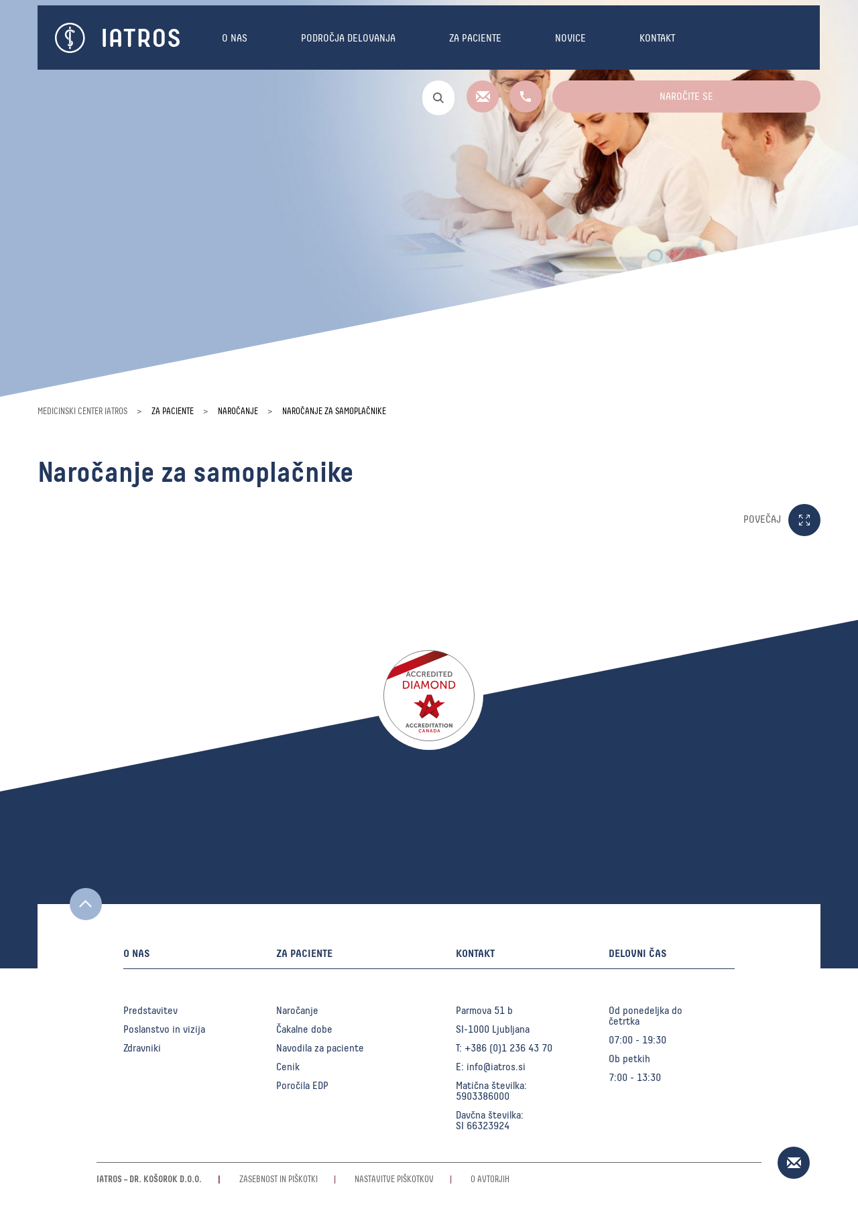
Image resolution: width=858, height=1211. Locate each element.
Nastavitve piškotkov (394, 1179)
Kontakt (657, 38)
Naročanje (297, 1010)
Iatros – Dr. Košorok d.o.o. (149, 1179)
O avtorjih (490, 1179)
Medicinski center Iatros (82, 411)
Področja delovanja (348, 38)
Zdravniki (142, 1048)
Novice (570, 38)
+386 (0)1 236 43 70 (508, 1048)
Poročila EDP (302, 1085)
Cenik (288, 1067)
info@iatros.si (496, 1067)
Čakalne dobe (304, 1029)
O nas (234, 38)
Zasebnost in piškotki (278, 1179)
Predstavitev (150, 1010)
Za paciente (475, 38)
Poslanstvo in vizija (164, 1029)
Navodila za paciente (320, 1048)
